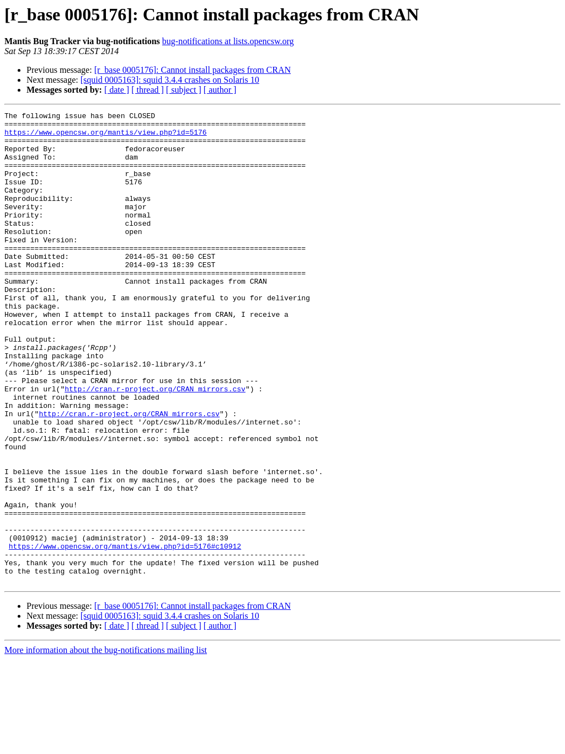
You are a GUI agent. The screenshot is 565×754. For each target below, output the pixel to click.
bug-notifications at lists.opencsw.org (228, 41)
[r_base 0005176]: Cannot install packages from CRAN (192, 70)
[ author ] (220, 89)
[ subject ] (183, 89)
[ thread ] (147, 89)
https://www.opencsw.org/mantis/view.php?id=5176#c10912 (125, 634)
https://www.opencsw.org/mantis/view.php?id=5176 (105, 137)
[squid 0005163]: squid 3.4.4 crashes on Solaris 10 (170, 79)
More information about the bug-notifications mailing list (105, 744)
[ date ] (116, 89)
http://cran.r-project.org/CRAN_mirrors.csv (155, 445)
